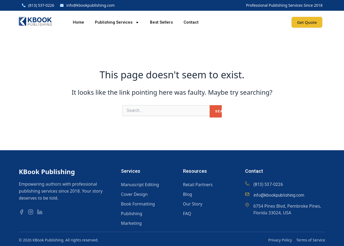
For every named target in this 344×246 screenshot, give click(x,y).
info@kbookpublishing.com (278, 195)
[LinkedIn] (41, 212)
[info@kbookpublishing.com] (247, 194)
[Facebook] (23, 212)
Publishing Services (117, 22)
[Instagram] (32, 212)
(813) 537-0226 (268, 184)
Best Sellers (161, 22)
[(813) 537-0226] (247, 183)
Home (78, 22)
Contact (191, 22)
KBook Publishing (47, 171)
